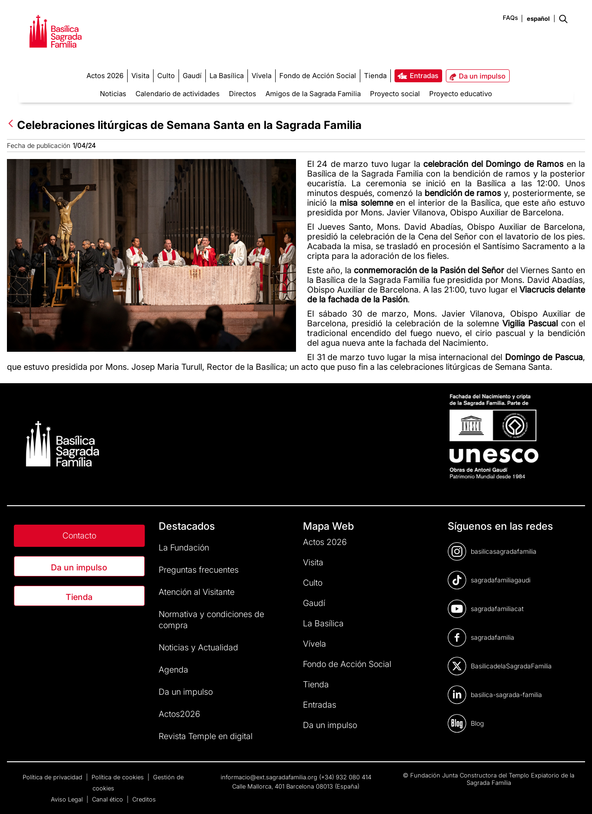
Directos (242, 93)
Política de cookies (119, 777)
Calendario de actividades (178, 93)
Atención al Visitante (196, 592)
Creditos (144, 799)
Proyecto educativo (460, 93)
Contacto (79, 535)
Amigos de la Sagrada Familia (313, 93)
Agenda (173, 669)
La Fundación (184, 547)
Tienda (79, 597)
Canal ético (108, 799)
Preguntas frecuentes (199, 570)
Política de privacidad (53, 777)
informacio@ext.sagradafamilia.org (269, 777)
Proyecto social (395, 93)
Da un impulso (79, 567)
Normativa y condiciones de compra (211, 619)
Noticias (113, 93)
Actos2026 (179, 714)
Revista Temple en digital (206, 736)
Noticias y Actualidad (198, 647)
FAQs (510, 17)
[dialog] (574, 795)
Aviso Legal (68, 799)
